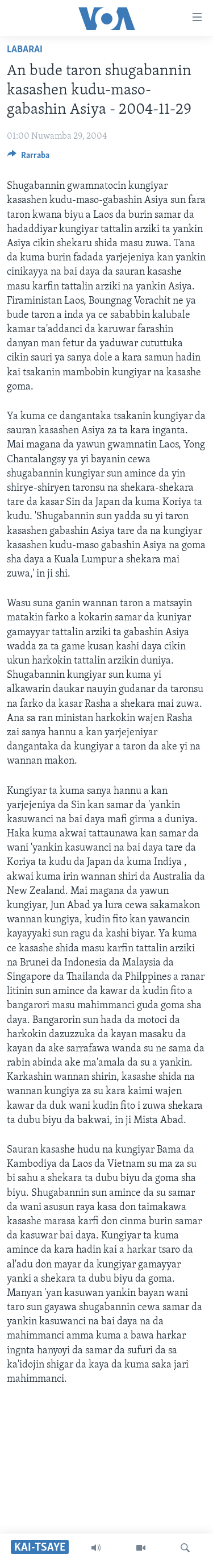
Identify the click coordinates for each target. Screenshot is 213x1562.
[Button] (28, 158)
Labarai (25, 49)
